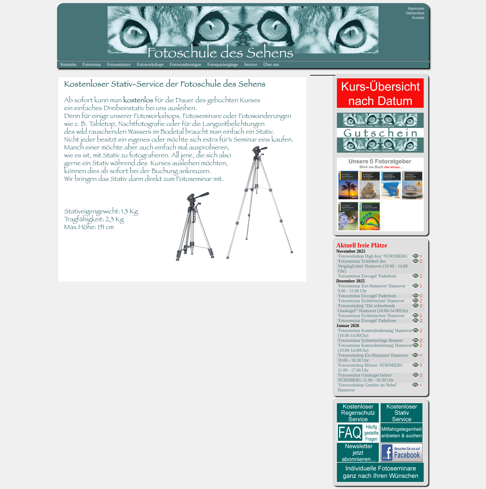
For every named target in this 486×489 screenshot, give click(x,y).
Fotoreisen (91, 64)
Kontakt (418, 17)
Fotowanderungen (185, 64)
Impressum (416, 8)
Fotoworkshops (150, 64)
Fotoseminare (118, 64)
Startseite (68, 64)
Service (250, 64)
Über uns (271, 64)
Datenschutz (415, 13)
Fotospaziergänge (222, 64)
